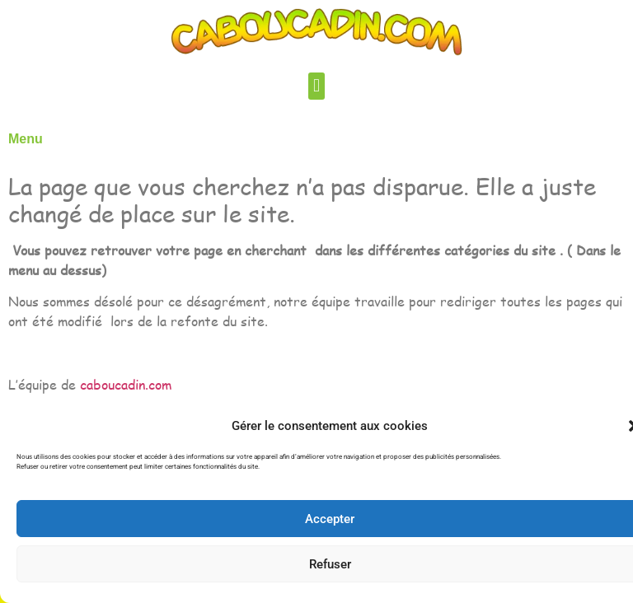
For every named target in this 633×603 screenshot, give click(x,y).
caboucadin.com (125, 384)
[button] (316, 86)
